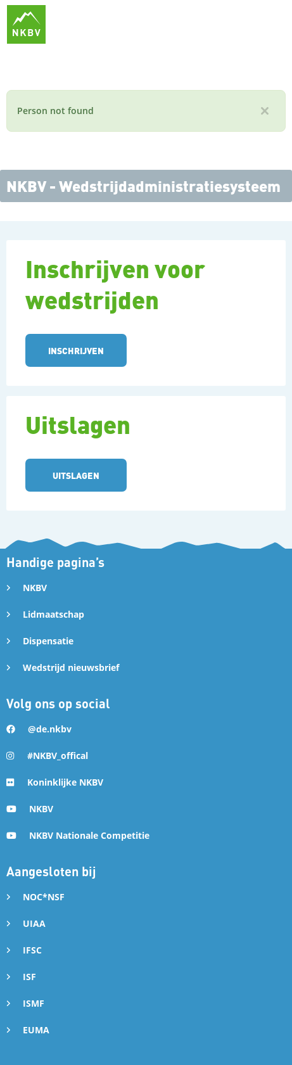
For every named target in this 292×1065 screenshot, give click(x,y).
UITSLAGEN (76, 475)
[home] (26, 24)
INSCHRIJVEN (76, 350)
